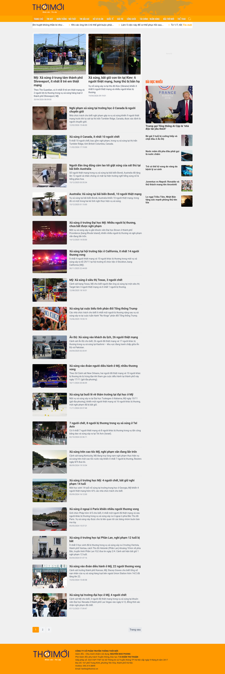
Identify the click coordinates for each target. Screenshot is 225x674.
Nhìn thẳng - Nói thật (66, 19)
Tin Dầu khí (84, 19)
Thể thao (182, 19)
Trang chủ (38, 19)
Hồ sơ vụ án (98, 19)
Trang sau (135, 629)
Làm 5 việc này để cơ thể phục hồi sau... (148, 24)
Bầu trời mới (168, 19)
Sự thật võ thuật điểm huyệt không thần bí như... (43, 24)
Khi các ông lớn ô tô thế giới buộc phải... (98, 24)
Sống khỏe (131, 19)
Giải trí (120, 19)
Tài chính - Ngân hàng (150, 19)
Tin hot (50, 19)
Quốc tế (110, 19)
